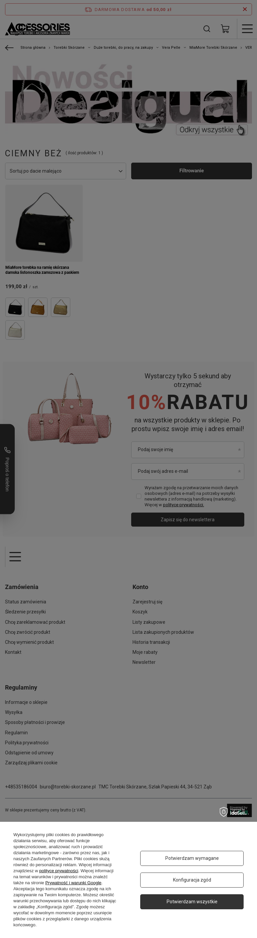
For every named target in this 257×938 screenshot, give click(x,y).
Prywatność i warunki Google (73, 882)
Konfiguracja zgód (192, 880)
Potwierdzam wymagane (192, 858)
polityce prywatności (58, 870)
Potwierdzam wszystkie (192, 901)
